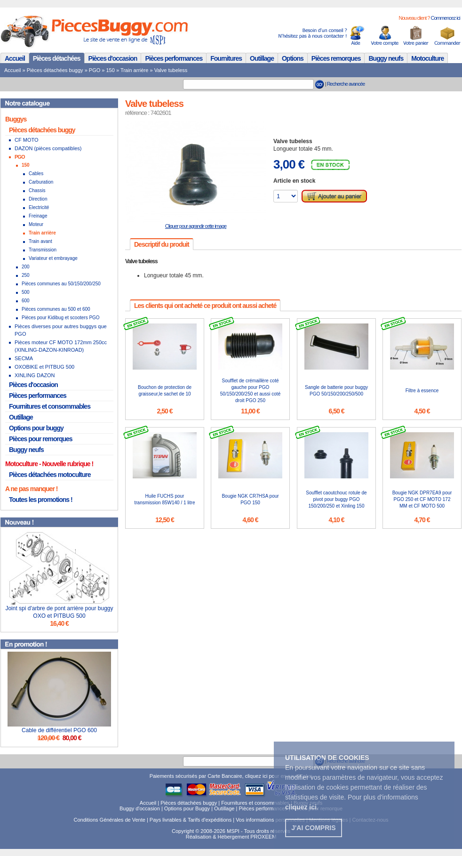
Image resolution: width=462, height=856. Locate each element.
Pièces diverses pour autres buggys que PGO (61, 330)
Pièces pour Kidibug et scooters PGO (61, 317)
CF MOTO (27, 140)
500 (26, 292)
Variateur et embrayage (53, 258)
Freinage (38, 215)
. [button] (302, 807)
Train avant (40, 241)
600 (26, 300)
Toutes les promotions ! (40, 499)
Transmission (42, 249)
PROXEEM (263, 837)
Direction (38, 199)
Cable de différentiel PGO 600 (59, 730)
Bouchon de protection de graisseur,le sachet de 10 (164, 390)
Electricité (39, 207)
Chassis (37, 190)
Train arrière (134, 70)
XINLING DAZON (35, 375)
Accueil (15, 58)
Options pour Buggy (187, 808)
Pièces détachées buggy (55, 70)
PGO (94, 70)
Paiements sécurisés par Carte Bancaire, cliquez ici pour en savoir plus (231, 776)
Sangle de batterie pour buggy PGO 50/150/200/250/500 (336, 390)
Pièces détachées (56, 58)
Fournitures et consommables (49, 406)
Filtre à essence (422, 390)
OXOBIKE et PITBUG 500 (44, 367)
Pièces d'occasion (112, 58)
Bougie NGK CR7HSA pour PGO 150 (250, 499)
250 (26, 275)
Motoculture (427, 58)
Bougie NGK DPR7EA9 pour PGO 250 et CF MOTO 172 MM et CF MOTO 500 (422, 499)
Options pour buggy (36, 428)
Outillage (262, 58)
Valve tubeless (171, 70)
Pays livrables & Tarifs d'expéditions (190, 820)
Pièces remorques (336, 58)
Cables (36, 173)
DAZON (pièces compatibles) (48, 148)
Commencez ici (445, 18)
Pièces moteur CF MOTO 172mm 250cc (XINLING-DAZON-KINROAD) (61, 346)
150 (110, 70)
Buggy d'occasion (139, 808)
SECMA (24, 358)
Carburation (41, 182)
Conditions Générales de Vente (109, 820)
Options (292, 58)
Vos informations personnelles (270, 820)
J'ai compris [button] (313, 828)
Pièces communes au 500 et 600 (56, 309)
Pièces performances (173, 58)
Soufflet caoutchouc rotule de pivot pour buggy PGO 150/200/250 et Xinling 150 (336, 499)
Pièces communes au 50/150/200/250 (61, 283)
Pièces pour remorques (40, 439)
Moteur (36, 224)
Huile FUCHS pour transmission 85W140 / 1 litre (165, 499)
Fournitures (226, 58)
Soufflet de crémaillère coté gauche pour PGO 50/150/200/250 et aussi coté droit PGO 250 (250, 390)
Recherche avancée (346, 84)
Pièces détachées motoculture (50, 474)
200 (26, 266)
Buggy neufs (385, 58)
